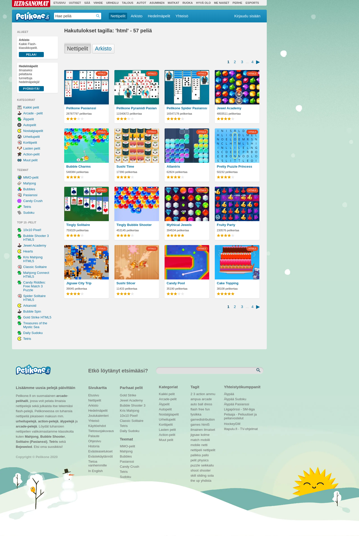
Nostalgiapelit (33, 131)
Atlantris (173, 166)
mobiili (205, 440)
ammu (210, 394)
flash (194, 409)
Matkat (173, 2)
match (195, 440)
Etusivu (60, 2)
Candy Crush (33, 201)
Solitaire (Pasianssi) (31, 442)
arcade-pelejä (26, 426)
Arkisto (136, 16)
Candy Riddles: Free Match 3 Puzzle (34, 286)
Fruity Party (226, 225)
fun (207, 409)
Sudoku (28, 213)
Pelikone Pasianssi (81, 108)
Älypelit (28, 119)
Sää (87, 2)
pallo (205, 455)
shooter (205, 470)
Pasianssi (30, 195)
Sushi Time (125, 166)
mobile (195, 445)
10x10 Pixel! (32, 230)
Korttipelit (30, 142)
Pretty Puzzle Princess (234, 166)
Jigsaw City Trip (78, 283)
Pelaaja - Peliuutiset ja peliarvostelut (240, 415)
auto (194, 404)
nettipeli (196, 450)
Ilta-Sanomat (31, 3)
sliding (201, 475)
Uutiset (75, 2)
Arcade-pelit (168, 399)
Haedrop (98, 16)
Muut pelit (30, 160)
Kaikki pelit (31, 107)
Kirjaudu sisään (247, 16)
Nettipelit (118, 16)
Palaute (93, 436)
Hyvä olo (203, 2)
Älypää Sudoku (235, 399)
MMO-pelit (30, 177)
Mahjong (29, 183)
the (193, 481)
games (196, 424)
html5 (206, 424)
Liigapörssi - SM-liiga (239, 409)
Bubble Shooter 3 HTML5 (36, 238)
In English (95, 471)
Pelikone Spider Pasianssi (187, 108)
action (200, 394)
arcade (207, 399)
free (201, 409)
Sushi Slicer (125, 283)
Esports (252, 2)
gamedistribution (203, 419)
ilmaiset (209, 430)
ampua (196, 399)
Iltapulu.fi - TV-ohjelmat (241, 429)
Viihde (98, 2)
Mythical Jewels (179, 225)
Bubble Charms (78, 166)
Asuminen (157, 2)
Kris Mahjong (129, 410)
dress (208, 404)
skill (193, 475)
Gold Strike (128, 395)
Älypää (229, 394)
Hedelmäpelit (159, 16)
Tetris (27, 207)
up (198, 481)
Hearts (28, 251)
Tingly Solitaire (78, 225)
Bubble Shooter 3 (132, 405)
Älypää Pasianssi (236, 404)
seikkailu (207, 465)
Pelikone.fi (32, 16)
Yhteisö (182, 16)
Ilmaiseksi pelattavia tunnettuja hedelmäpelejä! (31, 77)
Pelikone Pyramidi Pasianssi (136, 108)
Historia (93, 446)
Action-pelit (31, 154)
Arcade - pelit (33, 113)
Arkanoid (29, 305)
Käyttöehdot (97, 426)
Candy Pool (176, 283)
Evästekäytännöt (100, 456)
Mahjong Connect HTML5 (36, 274)
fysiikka (196, 414)
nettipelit (209, 450)
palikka (196, 455)
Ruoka (187, 2)
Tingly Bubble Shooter (134, 225)
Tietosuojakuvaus (100, 431)
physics (202, 460)
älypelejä (67, 421)
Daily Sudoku (33, 333)
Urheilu (112, 2)
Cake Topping (227, 283)
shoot (195, 470)
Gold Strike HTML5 (37, 317)
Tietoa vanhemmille (97, 462)
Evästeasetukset (100, 451)
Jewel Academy (34, 245)
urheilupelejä (26, 421)
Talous (127, 2)
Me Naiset (221, 2)
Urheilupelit (31, 137)
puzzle (195, 465)
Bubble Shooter (52, 436)
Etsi (259, 370)
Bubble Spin (32, 311)
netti (204, 445)
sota (210, 475)
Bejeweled (24, 447)
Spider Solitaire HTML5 (34, 298)
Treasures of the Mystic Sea (35, 325)
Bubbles (29, 189)
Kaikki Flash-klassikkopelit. (31, 47)
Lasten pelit (31, 148)
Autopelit (29, 125)
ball (200, 404)
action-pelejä (48, 421)
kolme (205, 435)
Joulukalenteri (98, 416)
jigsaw (195, 435)
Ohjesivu (94, 441)
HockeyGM (232, 424)
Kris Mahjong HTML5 (33, 259)
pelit (194, 460)
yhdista (206, 481)
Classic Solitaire (35, 267)
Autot (141, 2)
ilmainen (197, 430)
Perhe (237, 2)
